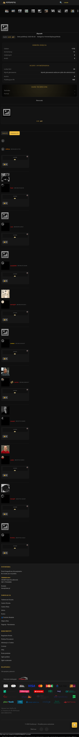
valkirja (7, 149)
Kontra (3, 614)
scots (9, 37)
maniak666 (13, 265)
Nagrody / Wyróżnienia (8, 625)
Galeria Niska (5, 607)
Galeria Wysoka (5, 604)
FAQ (2, 651)
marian (16, 382)
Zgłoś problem (5, 658)
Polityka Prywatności (7, 640)
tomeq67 (12, 499)
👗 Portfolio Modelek (7, 618)
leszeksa (12, 537)
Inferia (3, 611)
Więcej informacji (39, 733)
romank (12, 421)
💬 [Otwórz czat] (74, 725)
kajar (11, 188)
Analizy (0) (4, 133)
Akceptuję (39, 728)
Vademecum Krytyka (7, 600)
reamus (12, 343)
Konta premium (5, 654)
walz (11, 227)
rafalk (12, 460)
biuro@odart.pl (5, 588)
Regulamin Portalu (6, 636)
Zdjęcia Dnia (5, 621)
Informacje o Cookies (7, 643)
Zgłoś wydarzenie (6, 661)
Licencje (3, 647)
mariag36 (13, 304)
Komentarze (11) (14, 133)
